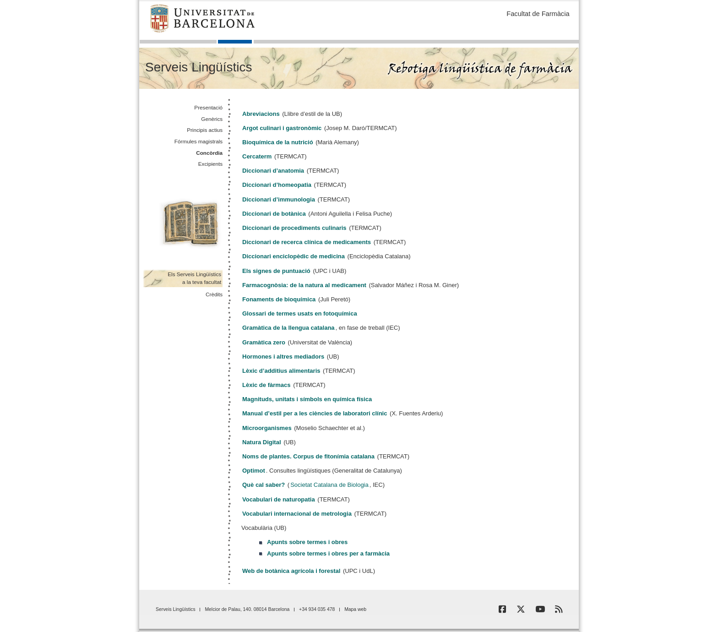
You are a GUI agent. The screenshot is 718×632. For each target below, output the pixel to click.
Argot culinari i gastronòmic (281, 128)
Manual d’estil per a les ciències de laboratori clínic (314, 413)
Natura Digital (261, 442)
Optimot (253, 470)
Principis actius (205, 130)
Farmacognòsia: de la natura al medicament (304, 285)
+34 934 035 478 (317, 609)
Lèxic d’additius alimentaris (281, 370)
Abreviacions (261, 113)
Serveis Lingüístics (198, 67)
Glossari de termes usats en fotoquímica (299, 313)
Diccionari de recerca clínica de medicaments (306, 242)
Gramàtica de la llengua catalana (288, 327)
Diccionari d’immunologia (278, 199)
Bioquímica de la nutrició (277, 142)
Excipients (210, 164)
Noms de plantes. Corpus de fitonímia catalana (308, 456)
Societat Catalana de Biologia (329, 484)
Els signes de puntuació (276, 270)
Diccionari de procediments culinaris (294, 227)
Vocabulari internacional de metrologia (297, 513)
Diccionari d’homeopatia (276, 184)
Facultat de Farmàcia (537, 13)
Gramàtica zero (263, 342)
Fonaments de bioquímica (278, 299)
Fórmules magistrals (198, 141)
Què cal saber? (263, 484)
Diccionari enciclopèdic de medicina (293, 256)
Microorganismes (267, 428)
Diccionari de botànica (274, 213)
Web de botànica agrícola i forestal (291, 570)
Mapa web (355, 609)
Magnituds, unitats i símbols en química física (307, 399)
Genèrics (212, 119)
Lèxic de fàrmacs (266, 384)
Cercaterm (257, 156)
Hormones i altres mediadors (283, 356)
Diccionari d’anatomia (273, 170)
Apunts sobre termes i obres (307, 542)
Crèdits (214, 294)
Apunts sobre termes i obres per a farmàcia (328, 553)
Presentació (208, 107)
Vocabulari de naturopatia (278, 499)
